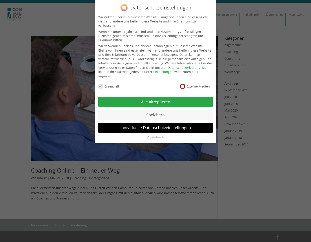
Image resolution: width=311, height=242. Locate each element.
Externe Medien (195, 84)
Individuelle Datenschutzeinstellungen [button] (155, 125)
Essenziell (108, 84)
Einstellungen (163, 69)
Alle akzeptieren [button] (155, 99)
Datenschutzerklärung (184, 65)
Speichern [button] (155, 112)
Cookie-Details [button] (155, 135)
